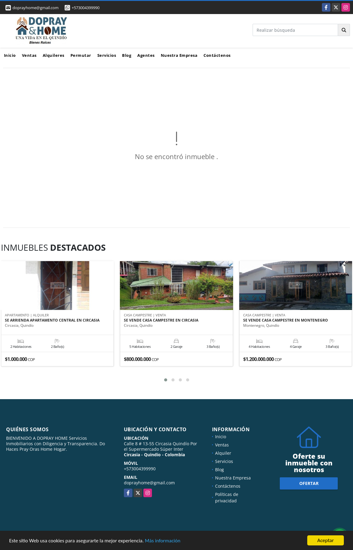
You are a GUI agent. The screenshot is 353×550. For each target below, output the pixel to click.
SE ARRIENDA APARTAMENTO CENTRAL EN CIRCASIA (52, 320)
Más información (162, 540)
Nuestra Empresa (179, 55)
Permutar (80, 55)
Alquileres (53, 55)
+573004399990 (85, 7)
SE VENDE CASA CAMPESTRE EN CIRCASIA (161, 320)
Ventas (29, 55)
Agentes (146, 55)
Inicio (10, 55)
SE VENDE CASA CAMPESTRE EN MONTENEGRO (285, 320)
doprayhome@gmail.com (149, 483)
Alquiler (223, 453)
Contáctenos (217, 55)
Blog (126, 55)
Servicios (106, 55)
